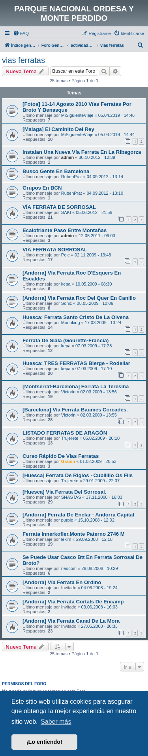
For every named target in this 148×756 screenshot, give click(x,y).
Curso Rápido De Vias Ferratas (60, 456)
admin (67, 157)
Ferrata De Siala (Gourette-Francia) (65, 340)
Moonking (70, 322)
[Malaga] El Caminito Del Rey (58, 129)
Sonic (66, 303)
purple (67, 520)
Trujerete (70, 438)
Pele (65, 255)
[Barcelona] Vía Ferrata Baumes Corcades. (75, 410)
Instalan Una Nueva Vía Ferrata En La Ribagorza (81, 152)
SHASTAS (71, 497)
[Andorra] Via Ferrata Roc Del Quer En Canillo (79, 298)
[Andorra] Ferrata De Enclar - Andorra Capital (78, 515)
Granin (68, 461)
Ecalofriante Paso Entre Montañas (64, 230)
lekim (66, 539)
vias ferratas (23, 60)
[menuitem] (21, 33)
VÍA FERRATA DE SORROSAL (59, 207)
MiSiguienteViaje (77, 115)
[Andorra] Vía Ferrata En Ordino (61, 582)
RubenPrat (71, 176)
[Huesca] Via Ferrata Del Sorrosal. (64, 492)
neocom (69, 568)
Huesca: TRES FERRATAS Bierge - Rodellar (76, 363)
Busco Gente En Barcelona (55, 171)
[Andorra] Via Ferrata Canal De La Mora (71, 621)
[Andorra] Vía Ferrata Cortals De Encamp (73, 602)
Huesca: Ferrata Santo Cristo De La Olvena (75, 317)
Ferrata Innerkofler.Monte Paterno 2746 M (73, 534)
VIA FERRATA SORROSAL (54, 250)
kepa (66, 284)
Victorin (68, 391)
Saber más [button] (56, 721)
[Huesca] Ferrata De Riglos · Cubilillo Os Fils (77, 475)
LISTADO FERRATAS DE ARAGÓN (64, 433)
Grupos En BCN (42, 188)
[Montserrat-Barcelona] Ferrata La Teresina (75, 386)
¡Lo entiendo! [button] (44, 742)
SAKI (66, 212)
